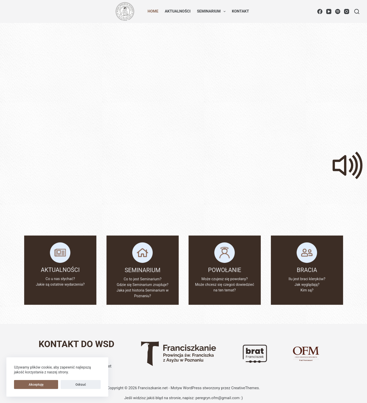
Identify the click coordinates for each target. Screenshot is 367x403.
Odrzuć (52, 384)
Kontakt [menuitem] (240, 11)
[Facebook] (319, 11)
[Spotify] (337, 11)
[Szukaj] (356, 11)
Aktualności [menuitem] (177, 11)
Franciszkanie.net (153, 388)
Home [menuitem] (153, 11)
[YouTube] (328, 11)
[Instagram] (346, 11)
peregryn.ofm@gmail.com (217, 398)
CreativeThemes (245, 388)
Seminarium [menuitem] (212, 11)
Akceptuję (26, 384)
